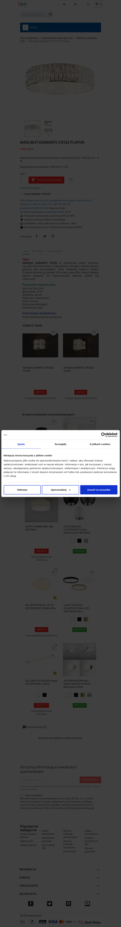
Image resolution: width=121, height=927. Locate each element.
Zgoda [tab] (21, 444)
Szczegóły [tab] (60, 444)
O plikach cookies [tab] (100, 444)
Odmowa (22, 489)
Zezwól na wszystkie (98, 489)
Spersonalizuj (60, 489)
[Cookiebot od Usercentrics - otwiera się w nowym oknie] (103, 435)
